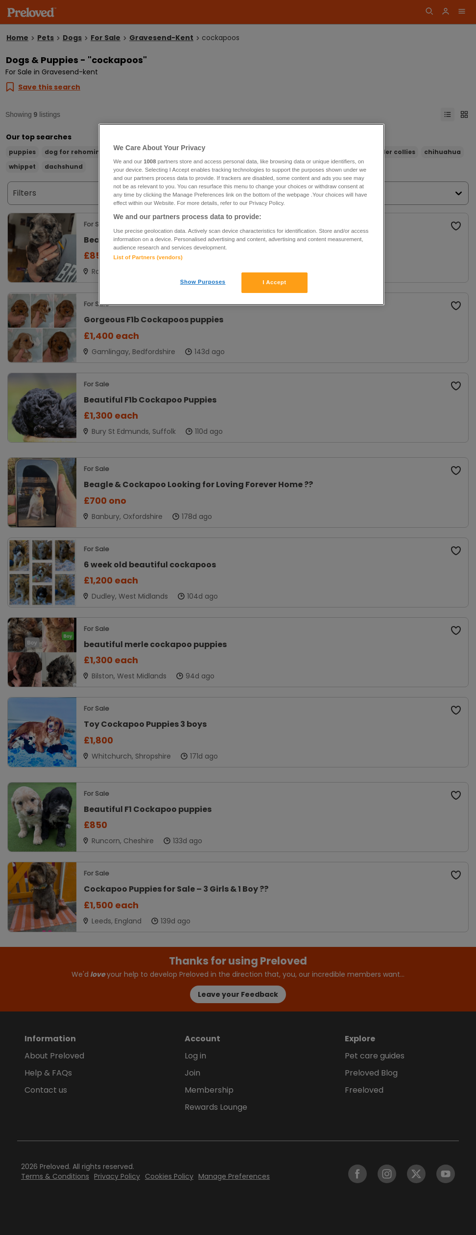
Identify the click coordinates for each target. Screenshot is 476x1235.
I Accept (274, 282)
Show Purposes (203, 282)
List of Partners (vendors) (147, 257)
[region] (241, 215)
